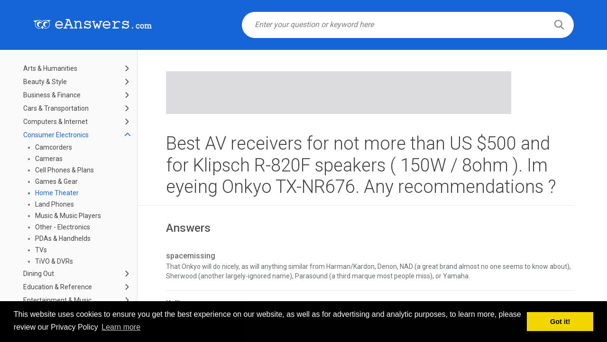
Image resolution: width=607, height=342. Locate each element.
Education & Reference (57, 287)
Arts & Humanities (50, 68)
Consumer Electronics (56, 135)
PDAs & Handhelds (63, 238)
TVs (41, 250)
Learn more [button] (120, 327)
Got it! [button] (560, 321)
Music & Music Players (68, 215)
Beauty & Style (45, 82)
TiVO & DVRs (54, 261)
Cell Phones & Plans (64, 170)
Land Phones (54, 204)
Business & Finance (52, 95)
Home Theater (57, 193)
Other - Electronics (62, 227)
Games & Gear (56, 181)
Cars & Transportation (56, 108)
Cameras (49, 158)
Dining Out (38, 273)
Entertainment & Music (57, 300)
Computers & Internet (55, 121)
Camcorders (53, 147)
